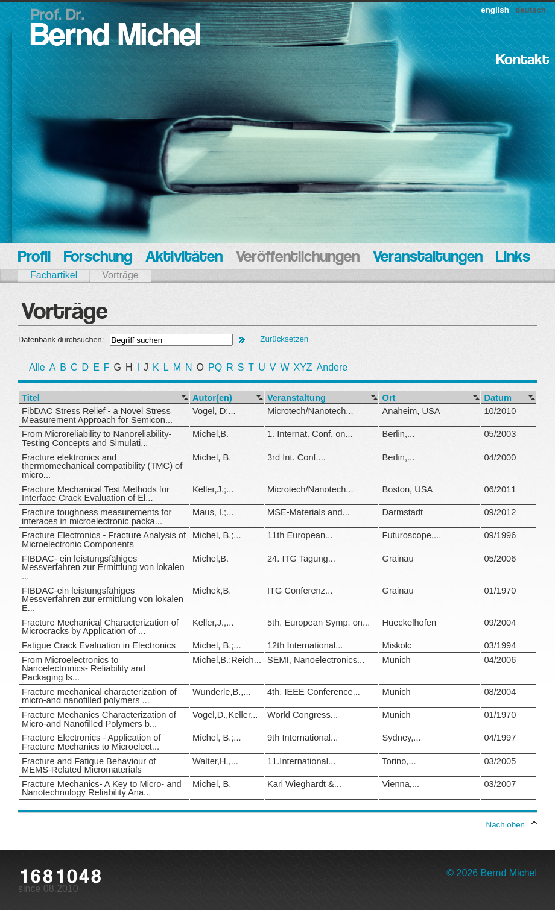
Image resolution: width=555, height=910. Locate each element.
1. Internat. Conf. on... (310, 434)
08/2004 (500, 692)
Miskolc (396, 645)
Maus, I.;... (212, 512)
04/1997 (500, 737)
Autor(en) (212, 398)
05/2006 (500, 558)
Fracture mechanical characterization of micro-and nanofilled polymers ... (99, 696)
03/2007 (500, 784)
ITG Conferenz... (299, 590)
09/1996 (500, 535)
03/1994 (500, 645)
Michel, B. (211, 457)
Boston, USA (407, 489)
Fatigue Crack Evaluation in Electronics (99, 645)
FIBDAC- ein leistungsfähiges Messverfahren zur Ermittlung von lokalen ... (103, 567)
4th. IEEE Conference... (313, 692)
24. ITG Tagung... (301, 558)
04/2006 (500, 660)
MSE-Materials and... (308, 512)
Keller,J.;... (212, 489)
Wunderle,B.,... (221, 692)
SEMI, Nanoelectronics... (315, 660)
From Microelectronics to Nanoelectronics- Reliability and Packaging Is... (83, 668)
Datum (498, 398)
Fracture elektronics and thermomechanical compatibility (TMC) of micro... (102, 466)
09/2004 (500, 622)
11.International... (301, 761)
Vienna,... (400, 784)
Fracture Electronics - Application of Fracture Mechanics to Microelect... (91, 742)
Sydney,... (401, 737)
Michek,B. (211, 590)
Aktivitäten (184, 257)
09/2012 (500, 512)
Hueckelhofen (409, 622)
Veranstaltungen (428, 257)
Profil (34, 257)
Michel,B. (210, 434)
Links (513, 257)
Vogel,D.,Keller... (225, 715)
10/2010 (500, 411)
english (495, 9)
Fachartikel (53, 275)
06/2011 (500, 489)
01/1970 (500, 590)
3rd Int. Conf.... (296, 457)
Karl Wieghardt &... (304, 784)
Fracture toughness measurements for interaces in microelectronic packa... (96, 516)
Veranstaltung (296, 398)
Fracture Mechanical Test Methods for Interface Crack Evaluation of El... (96, 494)
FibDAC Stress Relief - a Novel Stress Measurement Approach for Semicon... (97, 415)
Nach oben (505, 824)
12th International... (305, 645)
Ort (388, 398)
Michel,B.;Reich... (226, 660)
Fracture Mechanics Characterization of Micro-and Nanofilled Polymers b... (99, 719)
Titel (31, 398)
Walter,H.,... (215, 761)
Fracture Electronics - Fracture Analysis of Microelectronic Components (104, 539)
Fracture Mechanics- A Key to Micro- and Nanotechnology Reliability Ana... (102, 788)
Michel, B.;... (216, 535)
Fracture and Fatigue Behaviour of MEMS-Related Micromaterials (89, 765)
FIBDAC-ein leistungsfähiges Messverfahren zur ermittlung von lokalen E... (102, 599)
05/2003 (500, 434)
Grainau (397, 558)
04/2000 (500, 457)
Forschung (98, 257)
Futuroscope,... (411, 535)
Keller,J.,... (212, 622)
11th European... (299, 535)
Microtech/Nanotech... (310, 411)
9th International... (302, 737)
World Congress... (302, 715)
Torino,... (399, 761)
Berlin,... (398, 434)
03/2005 (500, 761)
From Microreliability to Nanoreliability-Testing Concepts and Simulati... (96, 438)
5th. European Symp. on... (318, 622)
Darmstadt (402, 512)
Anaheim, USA (411, 411)
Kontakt (522, 60)
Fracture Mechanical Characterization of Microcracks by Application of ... (100, 627)
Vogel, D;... (214, 411)
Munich (396, 660)
